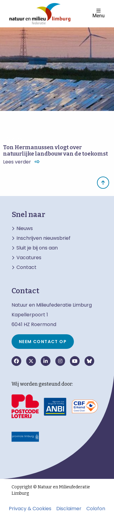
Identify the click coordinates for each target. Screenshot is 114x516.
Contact (26, 267)
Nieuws (24, 228)
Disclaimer (68, 508)
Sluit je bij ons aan (37, 248)
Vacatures (28, 257)
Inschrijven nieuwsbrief (43, 238)
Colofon (95, 508)
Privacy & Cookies (30, 508)
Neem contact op (43, 342)
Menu (98, 13)
